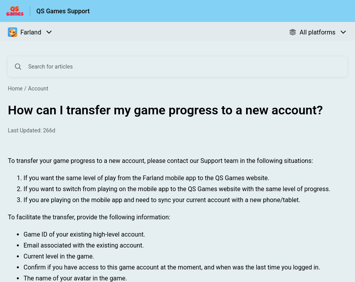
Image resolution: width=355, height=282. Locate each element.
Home (15, 88)
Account (38, 88)
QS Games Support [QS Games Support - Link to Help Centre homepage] (63, 11)
